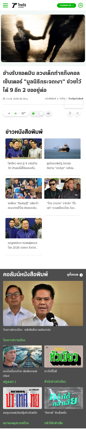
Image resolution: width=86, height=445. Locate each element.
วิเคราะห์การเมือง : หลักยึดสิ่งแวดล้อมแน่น (27, 329)
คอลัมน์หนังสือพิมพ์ (25, 275)
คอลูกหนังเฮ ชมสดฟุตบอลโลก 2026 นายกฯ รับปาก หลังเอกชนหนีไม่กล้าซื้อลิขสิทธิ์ (22, 246)
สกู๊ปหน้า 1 (9, 382)
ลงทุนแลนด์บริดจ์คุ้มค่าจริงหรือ (20, 412)
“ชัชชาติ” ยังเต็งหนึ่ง (55, 412)
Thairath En (67, 5)
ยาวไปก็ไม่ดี (50, 371)
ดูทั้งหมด (75, 275)
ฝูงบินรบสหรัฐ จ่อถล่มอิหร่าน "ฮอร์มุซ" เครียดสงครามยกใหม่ (60, 166)
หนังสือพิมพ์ (50, 99)
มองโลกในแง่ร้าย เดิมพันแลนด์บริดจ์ (20, 374)
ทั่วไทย (63, 99)
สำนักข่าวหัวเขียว (55, 381)
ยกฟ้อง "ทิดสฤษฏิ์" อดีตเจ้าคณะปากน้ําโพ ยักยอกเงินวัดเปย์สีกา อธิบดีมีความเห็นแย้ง (23, 206)
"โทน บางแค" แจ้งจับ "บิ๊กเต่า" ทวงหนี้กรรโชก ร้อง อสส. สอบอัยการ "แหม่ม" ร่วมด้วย (61, 206)
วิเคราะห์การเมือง (14, 340)
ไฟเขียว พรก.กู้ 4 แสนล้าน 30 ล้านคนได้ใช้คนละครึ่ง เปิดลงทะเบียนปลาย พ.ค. (22, 166)
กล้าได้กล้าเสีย (53, 423)
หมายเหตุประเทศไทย (16, 423)
